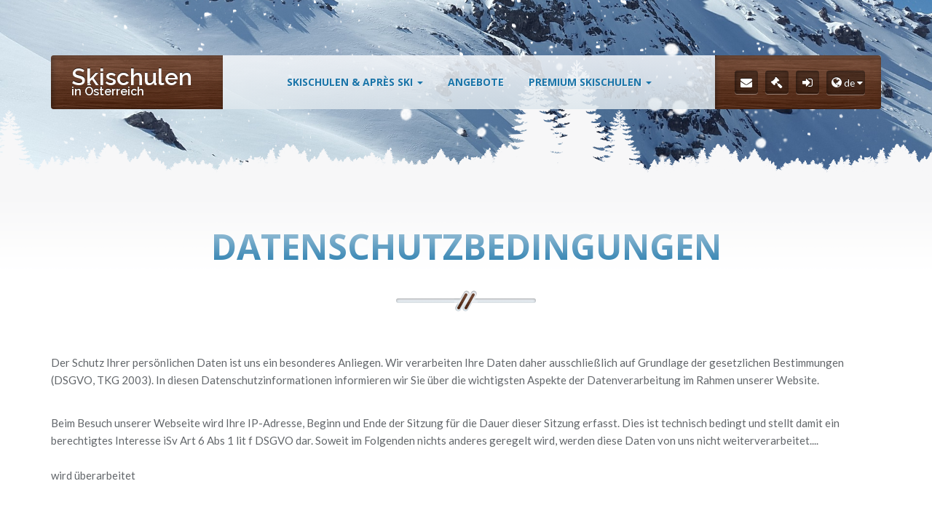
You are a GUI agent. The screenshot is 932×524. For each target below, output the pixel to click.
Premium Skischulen (590, 82)
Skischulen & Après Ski (355, 82)
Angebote (476, 82)
